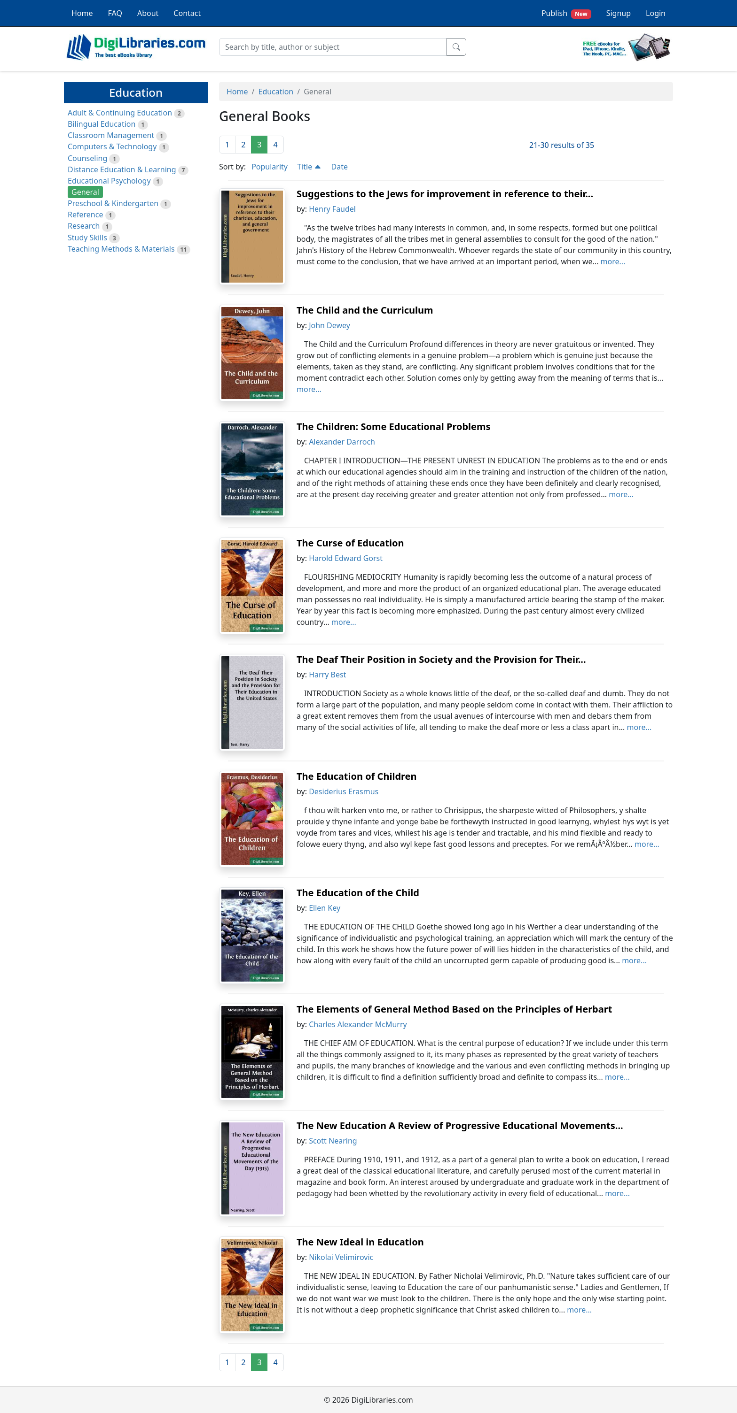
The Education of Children (357, 776)
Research (84, 226)
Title (309, 166)
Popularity (269, 166)
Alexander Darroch (342, 442)
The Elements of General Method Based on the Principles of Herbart (454, 1009)
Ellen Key (324, 908)
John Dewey (329, 325)
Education (275, 91)
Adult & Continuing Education (120, 113)
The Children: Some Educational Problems (394, 426)
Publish (566, 13)
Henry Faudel (332, 209)
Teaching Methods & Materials (121, 249)
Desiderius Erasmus (343, 791)
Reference (85, 214)
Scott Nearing (333, 1141)
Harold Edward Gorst (346, 558)
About (147, 13)
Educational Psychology (109, 181)
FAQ (115, 13)
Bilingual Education (101, 124)
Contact (187, 13)
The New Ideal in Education (360, 1242)
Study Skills (87, 237)
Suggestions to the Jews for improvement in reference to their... (445, 193)
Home (82, 13)
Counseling (87, 158)
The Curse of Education (350, 543)
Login (656, 13)
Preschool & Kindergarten (113, 203)
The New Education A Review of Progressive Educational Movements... (460, 1125)
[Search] (333, 47)
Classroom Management (111, 135)
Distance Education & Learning (122, 169)
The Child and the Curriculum (365, 310)
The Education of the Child (358, 892)
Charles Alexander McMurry (358, 1024)
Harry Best (327, 674)
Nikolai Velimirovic (341, 1257)
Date (339, 166)
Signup (618, 13)
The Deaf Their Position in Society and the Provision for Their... (441, 659)
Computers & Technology (112, 146)
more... (613, 261)
